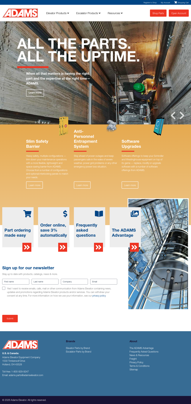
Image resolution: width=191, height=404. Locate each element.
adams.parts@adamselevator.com (26, 375)
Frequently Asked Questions (144, 351)
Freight (133, 358)
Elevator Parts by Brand (78, 348)
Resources (115, 13)
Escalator (88, 13)
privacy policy (99, 295)
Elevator (57, 13)
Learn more (35, 93)
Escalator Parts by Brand (78, 351)
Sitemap (134, 369)
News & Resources (139, 355)
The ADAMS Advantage (142, 348)
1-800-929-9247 (20, 371)
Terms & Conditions (140, 366)
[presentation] (25, 305)
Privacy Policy (136, 362)
